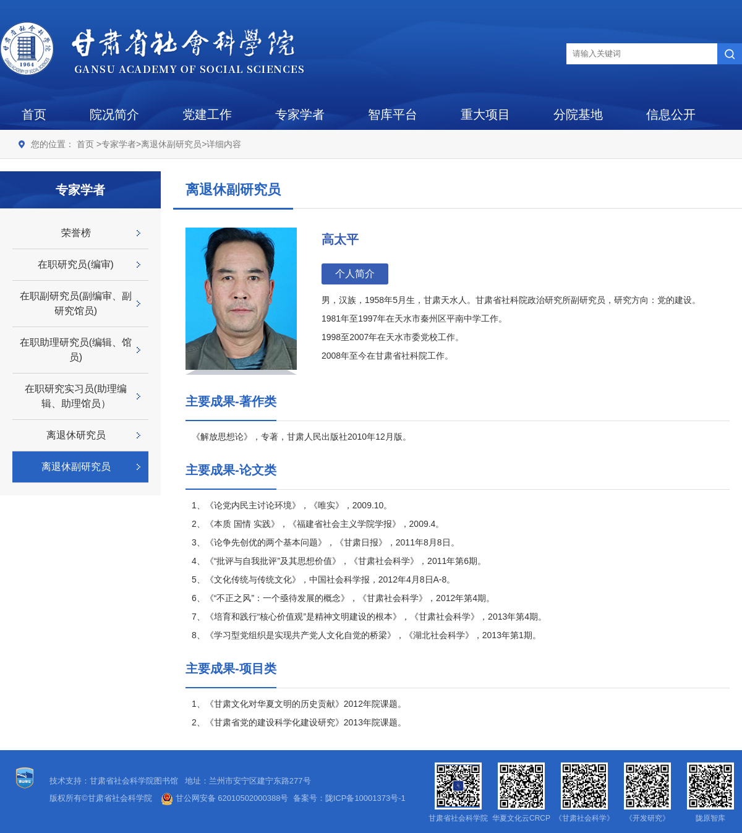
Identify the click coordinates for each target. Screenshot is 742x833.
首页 (34, 114)
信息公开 (671, 114)
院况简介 (114, 114)
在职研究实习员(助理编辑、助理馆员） (76, 396)
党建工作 (207, 114)
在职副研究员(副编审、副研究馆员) (76, 303)
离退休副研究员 (171, 144)
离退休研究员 (76, 435)
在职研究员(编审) (76, 264)
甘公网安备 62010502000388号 (224, 798)
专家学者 (300, 114)
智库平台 (392, 114)
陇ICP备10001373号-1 (365, 798)
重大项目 (485, 114)
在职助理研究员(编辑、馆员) (76, 349)
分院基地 (578, 114)
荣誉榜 (76, 233)
